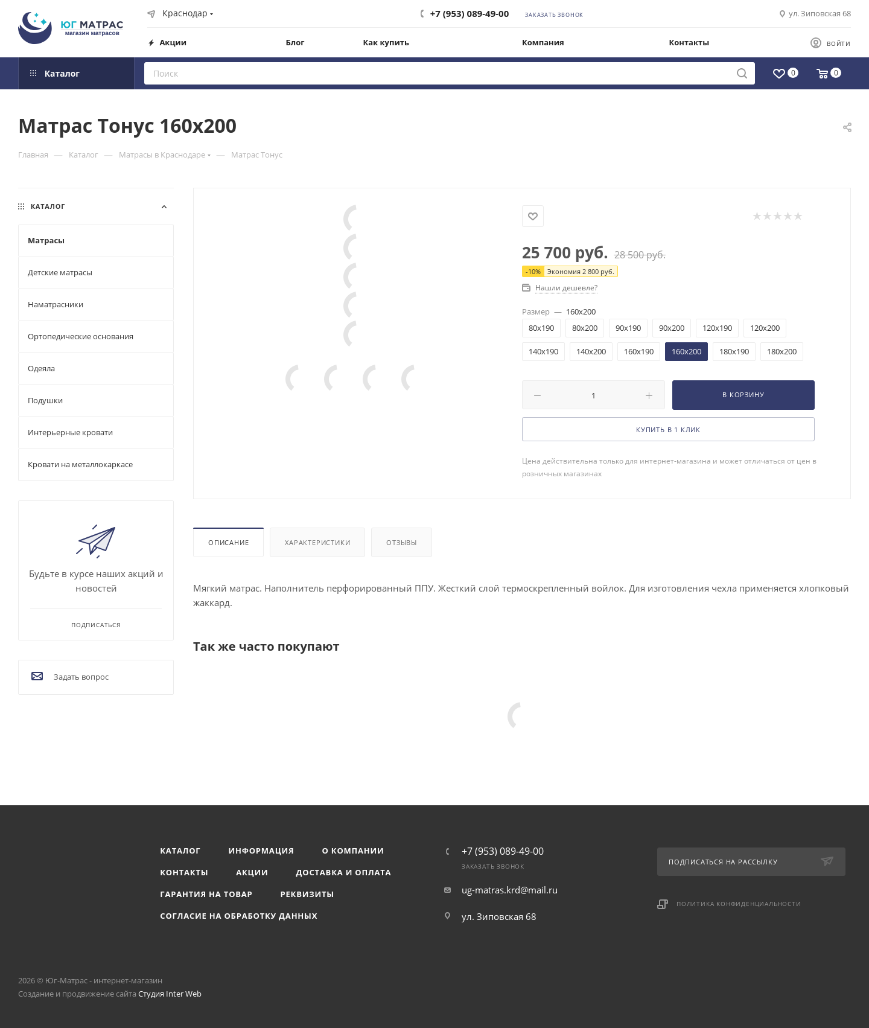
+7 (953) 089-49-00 (469, 13)
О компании (353, 850)
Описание (228, 542)
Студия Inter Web (170, 993)
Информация (261, 850)
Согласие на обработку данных (238, 915)
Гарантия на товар (206, 894)
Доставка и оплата (344, 872)
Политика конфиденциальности (738, 903)
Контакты (184, 872)
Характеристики (317, 542)
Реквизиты (307, 894)
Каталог (180, 850)
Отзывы (401, 542)
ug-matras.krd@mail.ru (510, 890)
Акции (252, 872)
